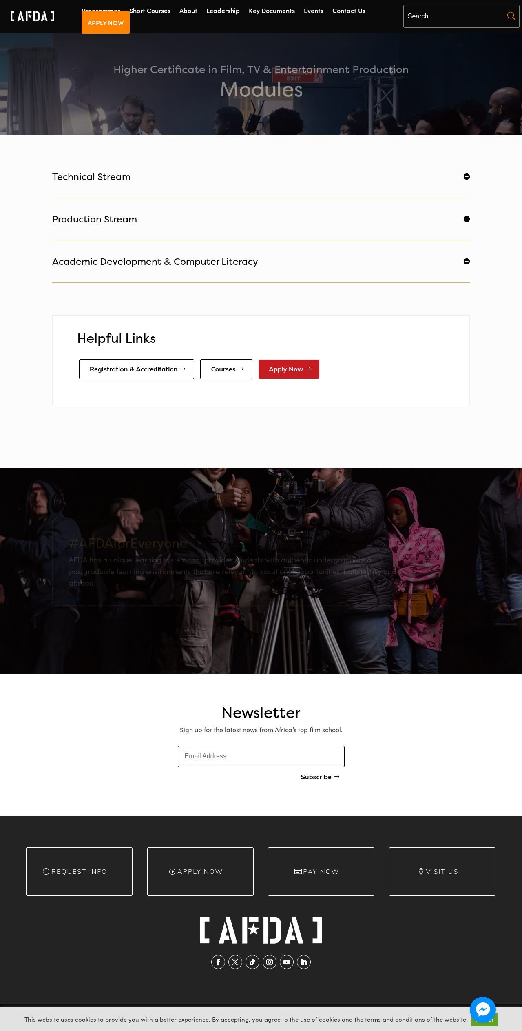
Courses (223, 369)
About (188, 11)
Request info (79, 871)
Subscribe (316, 777)
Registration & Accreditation (133, 369)
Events (313, 11)
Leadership (223, 11)
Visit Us (442, 871)
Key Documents (272, 11)
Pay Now (321, 871)
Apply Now (286, 369)
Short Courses (149, 11)
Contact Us (348, 11)
